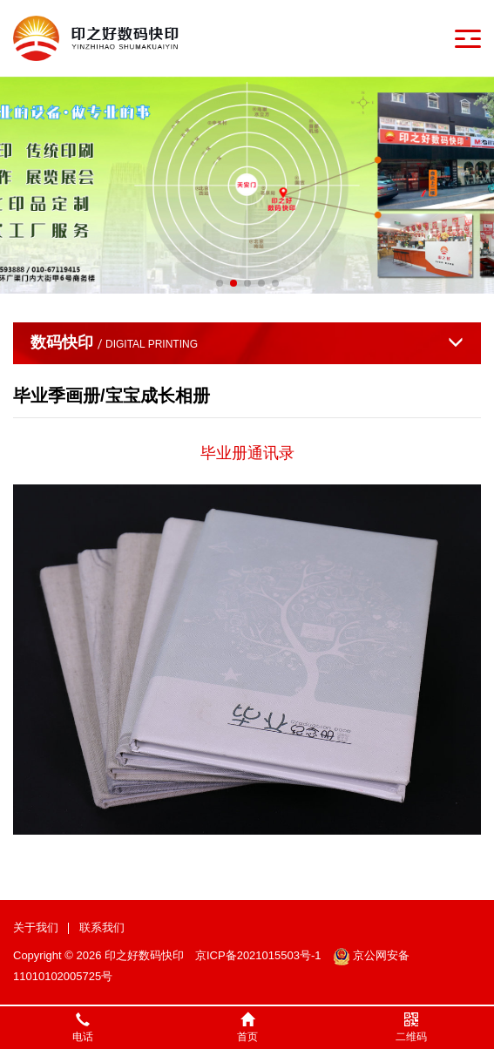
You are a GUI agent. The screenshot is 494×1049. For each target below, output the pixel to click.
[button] (219, 283)
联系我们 (102, 927)
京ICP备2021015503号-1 (258, 955)
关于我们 (35, 927)
